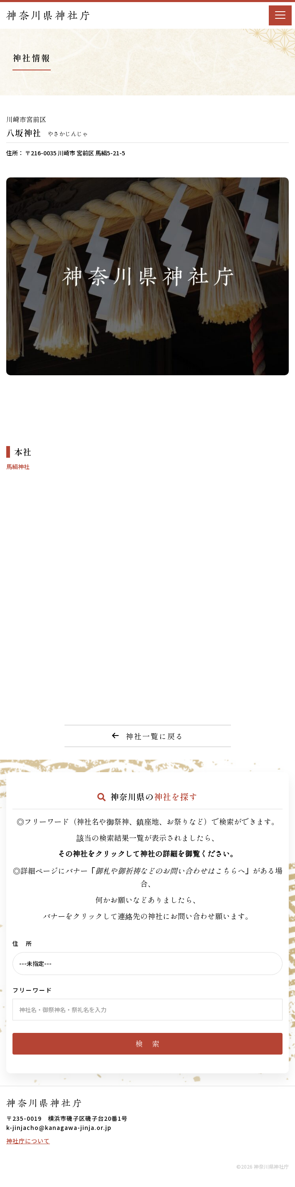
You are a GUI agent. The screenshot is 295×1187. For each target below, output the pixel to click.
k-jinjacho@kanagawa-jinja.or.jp (59, 1127)
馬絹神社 (18, 466)
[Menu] (280, 15)
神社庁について (28, 1141)
